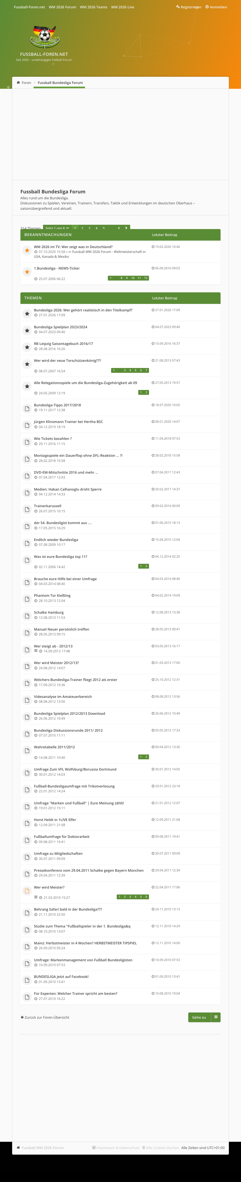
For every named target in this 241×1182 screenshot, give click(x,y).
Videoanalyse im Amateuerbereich (63, 697)
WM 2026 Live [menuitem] (122, 7)
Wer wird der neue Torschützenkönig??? (67, 361)
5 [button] (104, 228)
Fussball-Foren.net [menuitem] (29, 7)
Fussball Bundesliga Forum (60, 82)
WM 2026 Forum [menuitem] (62, 7)
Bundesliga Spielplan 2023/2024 (60, 327)
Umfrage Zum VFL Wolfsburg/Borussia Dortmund (75, 769)
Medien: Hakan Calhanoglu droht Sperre (68, 489)
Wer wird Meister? (49, 887)
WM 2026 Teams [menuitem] (93, 7)
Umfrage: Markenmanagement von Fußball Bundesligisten (83, 960)
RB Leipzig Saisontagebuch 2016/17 (63, 344)
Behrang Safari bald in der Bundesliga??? (68, 909)
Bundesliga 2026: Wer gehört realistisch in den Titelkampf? (83, 310)
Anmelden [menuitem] (218, 7)
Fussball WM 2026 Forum (43, 1147)
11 (139, 278)
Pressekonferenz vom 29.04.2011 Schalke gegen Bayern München (89, 870)
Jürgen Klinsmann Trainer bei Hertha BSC (68, 422)
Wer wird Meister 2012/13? (56, 663)
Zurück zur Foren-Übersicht (47, 1017)
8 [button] (119, 228)
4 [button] (97, 228)
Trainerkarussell (47, 506)
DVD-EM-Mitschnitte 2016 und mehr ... (66, 472)
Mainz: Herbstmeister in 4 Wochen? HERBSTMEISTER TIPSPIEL (85, 943)
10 (132, 278)
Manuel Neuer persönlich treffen (61, 629)
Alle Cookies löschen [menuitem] (162, 1147)
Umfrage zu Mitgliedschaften (58, 854)
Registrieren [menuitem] (191, 7)
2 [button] (82, 228)
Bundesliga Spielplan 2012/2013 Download (69, 714)
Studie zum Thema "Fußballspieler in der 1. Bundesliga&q (82, 926)
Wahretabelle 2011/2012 (54, 747)
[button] (126, 228)
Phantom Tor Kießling (52, 596)
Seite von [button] (55, 228)
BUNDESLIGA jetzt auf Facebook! (61, 977)
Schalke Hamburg (48, 612)
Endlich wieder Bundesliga (56, 540)
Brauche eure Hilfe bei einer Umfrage (65, 579)
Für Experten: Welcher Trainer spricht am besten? (75, 994)
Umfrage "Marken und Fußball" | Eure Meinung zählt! (79, 803)
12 (145, 278)
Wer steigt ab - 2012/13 (53, 646)
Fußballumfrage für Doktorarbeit (61, 837)
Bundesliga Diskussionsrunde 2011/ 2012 (68, 730)
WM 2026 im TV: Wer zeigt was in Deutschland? (73, 247)
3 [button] (89, 228)
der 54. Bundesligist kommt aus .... (63, 523)
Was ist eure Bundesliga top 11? (60, 557)
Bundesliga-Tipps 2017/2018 (57, 405)
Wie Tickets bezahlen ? (53, 439)
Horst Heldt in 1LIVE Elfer (55, 820)
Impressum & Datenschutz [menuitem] (118, 1147)
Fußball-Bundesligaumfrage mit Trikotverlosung (74, 786)
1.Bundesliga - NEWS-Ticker (57, 268)
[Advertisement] (120, 134)
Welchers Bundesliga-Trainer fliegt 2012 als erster (75, 680)
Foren (26, 82)
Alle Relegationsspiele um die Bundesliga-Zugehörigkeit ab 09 (85, 383)
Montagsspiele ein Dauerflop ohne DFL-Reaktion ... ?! (78, 456)
